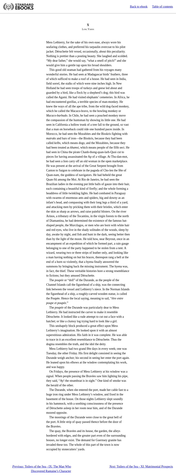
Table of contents (162, 6)
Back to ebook (138, 6)
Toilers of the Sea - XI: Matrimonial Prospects (141, 466)
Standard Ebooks (18, 6)
